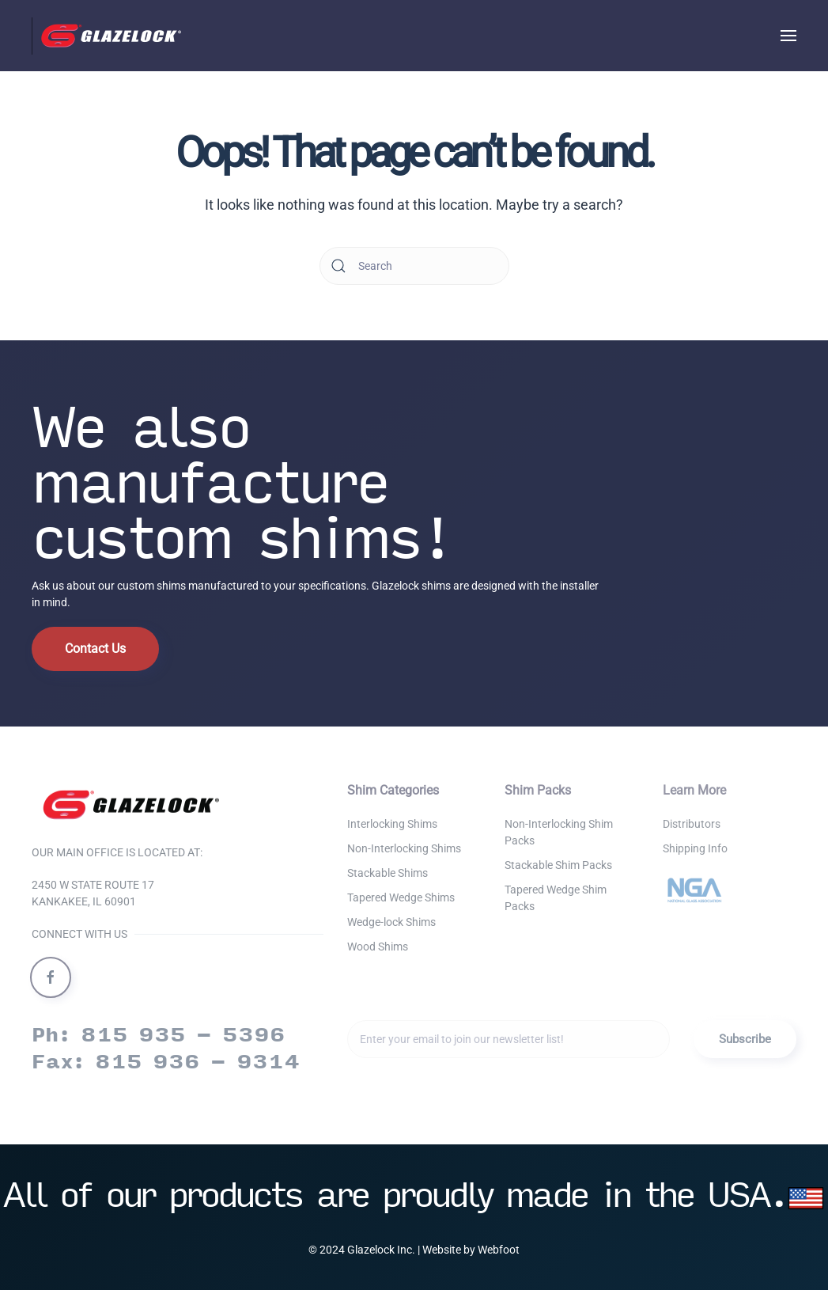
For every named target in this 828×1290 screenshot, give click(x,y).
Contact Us (95, 648)
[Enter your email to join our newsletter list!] (508, 1039)
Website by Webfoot (471, 1249)
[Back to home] (111, 35)
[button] (788, 35)
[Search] (414, 266)
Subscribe (745, 1039)
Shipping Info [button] (695, 848)
